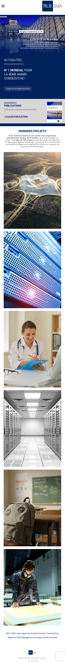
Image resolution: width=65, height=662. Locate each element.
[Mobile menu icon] (3, 6)
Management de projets (32, 637)
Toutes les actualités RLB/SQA (18, 89)
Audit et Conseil (50, 637)
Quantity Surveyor (38, 633)
